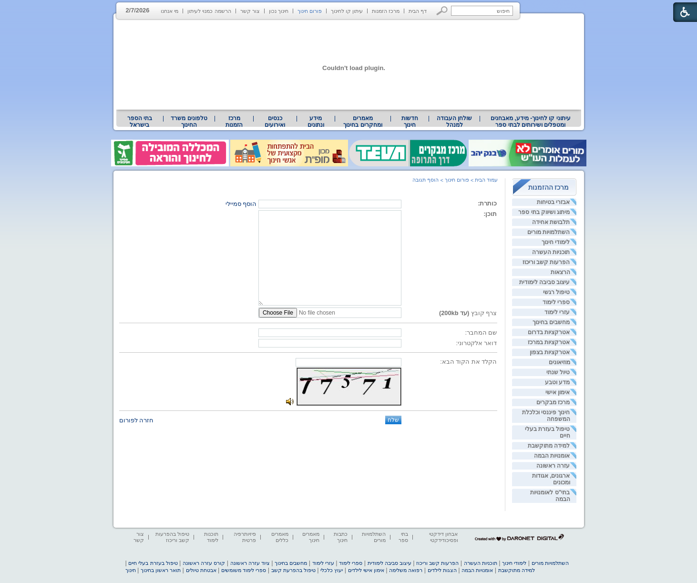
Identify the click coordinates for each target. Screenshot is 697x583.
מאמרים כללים (279, 537)
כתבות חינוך (341, 537)
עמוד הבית (486, 180)
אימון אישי (557, 392)
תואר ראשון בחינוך (161, 570)
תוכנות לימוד (211, 537)
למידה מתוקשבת (549, 445)
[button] (442, 11)
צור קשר (250, 11)
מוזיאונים (559, 362)
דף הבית (418, 11)
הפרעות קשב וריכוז (546, 262)
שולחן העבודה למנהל (454, 121)
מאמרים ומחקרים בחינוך (362, 121)
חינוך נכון (278, 11)
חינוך (130, 570)
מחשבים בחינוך (551, 322)
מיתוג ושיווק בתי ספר (544, 212)
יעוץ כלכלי (331, 570)
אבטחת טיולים (201, 570)
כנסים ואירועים (275, 121)
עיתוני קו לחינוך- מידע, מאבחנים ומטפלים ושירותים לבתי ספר (531, 121)
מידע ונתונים (316, 121)
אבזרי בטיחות (553, 202)
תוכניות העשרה (551, 252)
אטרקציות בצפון (550, 352)
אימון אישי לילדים (366, 570)
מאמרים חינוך (310, 537)
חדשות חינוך (409, 121)
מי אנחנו (169, 11)
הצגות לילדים (442, 570)
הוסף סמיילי (241, 203)
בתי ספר (403, 537)
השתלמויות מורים (548, 232)
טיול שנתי (558, 372)
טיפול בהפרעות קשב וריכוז (172, 537)
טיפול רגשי (556, 292)
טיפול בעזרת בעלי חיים (152, 563)
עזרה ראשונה (553, 465)
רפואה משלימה (405, 570)
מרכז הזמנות (386, 11)
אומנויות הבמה (552, 455)
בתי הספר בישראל (139, 121)
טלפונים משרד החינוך (189, 121)
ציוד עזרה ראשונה (250, 563)
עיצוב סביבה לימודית (544, 282)
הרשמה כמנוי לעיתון (209, 11)
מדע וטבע (557, 382)
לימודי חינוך (556, 242)
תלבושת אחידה (551, 222)
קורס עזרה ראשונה (204, 563)
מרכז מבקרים (553, 402)
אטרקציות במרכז (549, 342)
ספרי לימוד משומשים (243, 570)
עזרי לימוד (557, 312)
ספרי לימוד (556, 302)
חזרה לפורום (136, 420)
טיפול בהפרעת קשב (293, 570)
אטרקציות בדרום (549, 332)
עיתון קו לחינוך (347, 11)
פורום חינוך (309, 11)
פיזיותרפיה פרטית (245, 537)
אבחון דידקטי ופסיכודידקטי (443, 537)
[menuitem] (530, 121)
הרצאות (560, 272)
